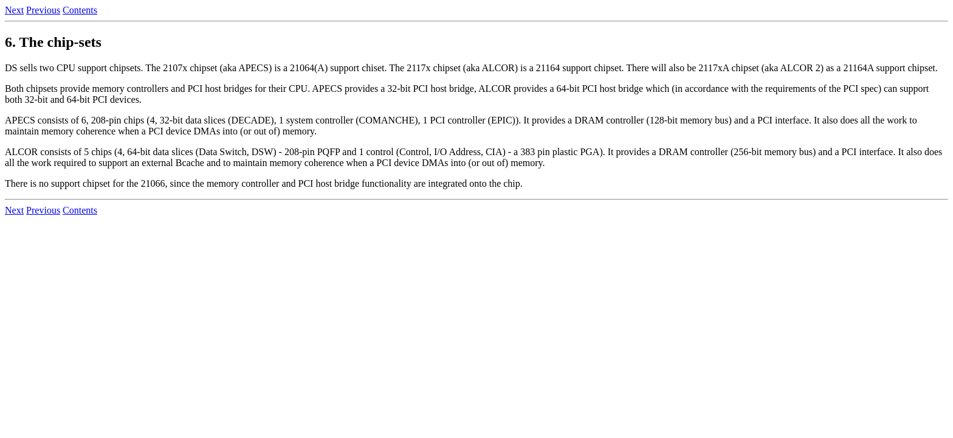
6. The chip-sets (53, 42)
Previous (43, 10)
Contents (80, 10)
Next (14, 10)
